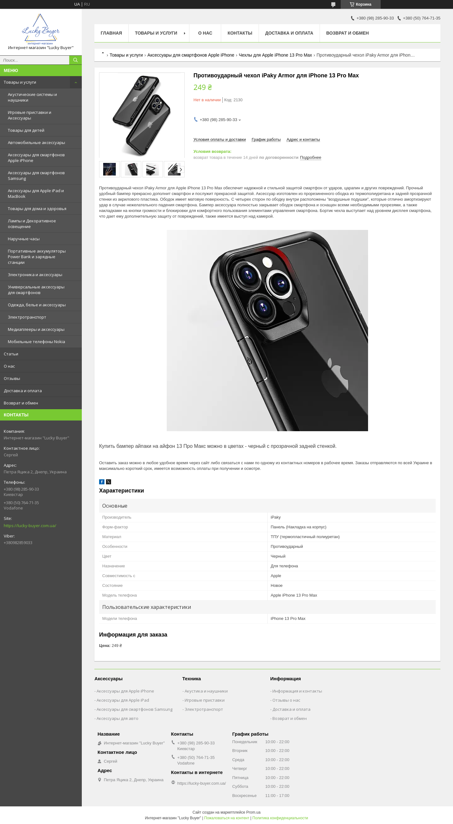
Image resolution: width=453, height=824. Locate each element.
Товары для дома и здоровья (37, 208)
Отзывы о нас (286, 700)
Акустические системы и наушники (32, 97)
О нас (9, 366)
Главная (111, 33)
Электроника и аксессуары (35, 274)
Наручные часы (24, 239)
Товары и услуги (20, 82)
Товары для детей (26, 130)
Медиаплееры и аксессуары (36, 329)
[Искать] (75, 60)
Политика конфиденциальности (280, 818)
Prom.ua (253, 812)
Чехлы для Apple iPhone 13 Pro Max (275, 55)
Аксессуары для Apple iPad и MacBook (36, 193)
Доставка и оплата (23, 390)
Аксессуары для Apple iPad (123, 700)
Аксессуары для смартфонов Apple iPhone (36, 157)
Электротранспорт (27, 317)
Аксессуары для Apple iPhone (125, 691)
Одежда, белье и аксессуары (37, 305)
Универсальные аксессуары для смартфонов (36, 289)
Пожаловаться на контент (226, 818)
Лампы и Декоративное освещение (32, 223)
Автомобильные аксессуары (36, 142)
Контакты (239, 33)
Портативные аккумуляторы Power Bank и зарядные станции (37, 256)
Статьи (11, 354)
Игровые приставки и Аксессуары (29, 115)
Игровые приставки (205, 700)
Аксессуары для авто (117, 718)
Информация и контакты (297, 691)
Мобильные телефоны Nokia (36, 341)
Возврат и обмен (21, 403)
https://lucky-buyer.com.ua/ (30, 525)
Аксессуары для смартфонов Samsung (36, 175)
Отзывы (12, 378)
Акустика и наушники (206, 691)
